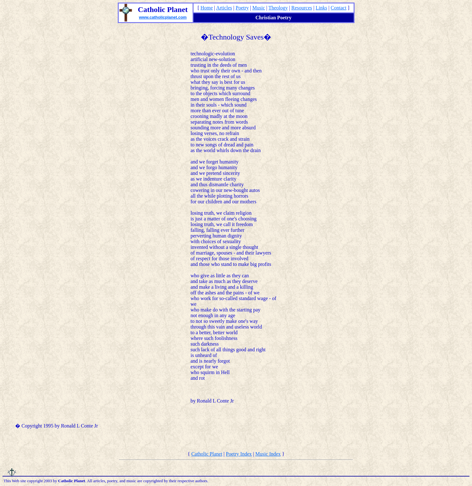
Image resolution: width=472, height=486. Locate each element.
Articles (224, 7)
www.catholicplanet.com (163, 17)
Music (258, 7)
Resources (301, 7)
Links (321, 7)
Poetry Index (239, 454)
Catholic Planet (206, 454)
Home (206, 7)
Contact (338, 7)
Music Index (268, 454)
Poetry (242, 7)
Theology (278, 7)
